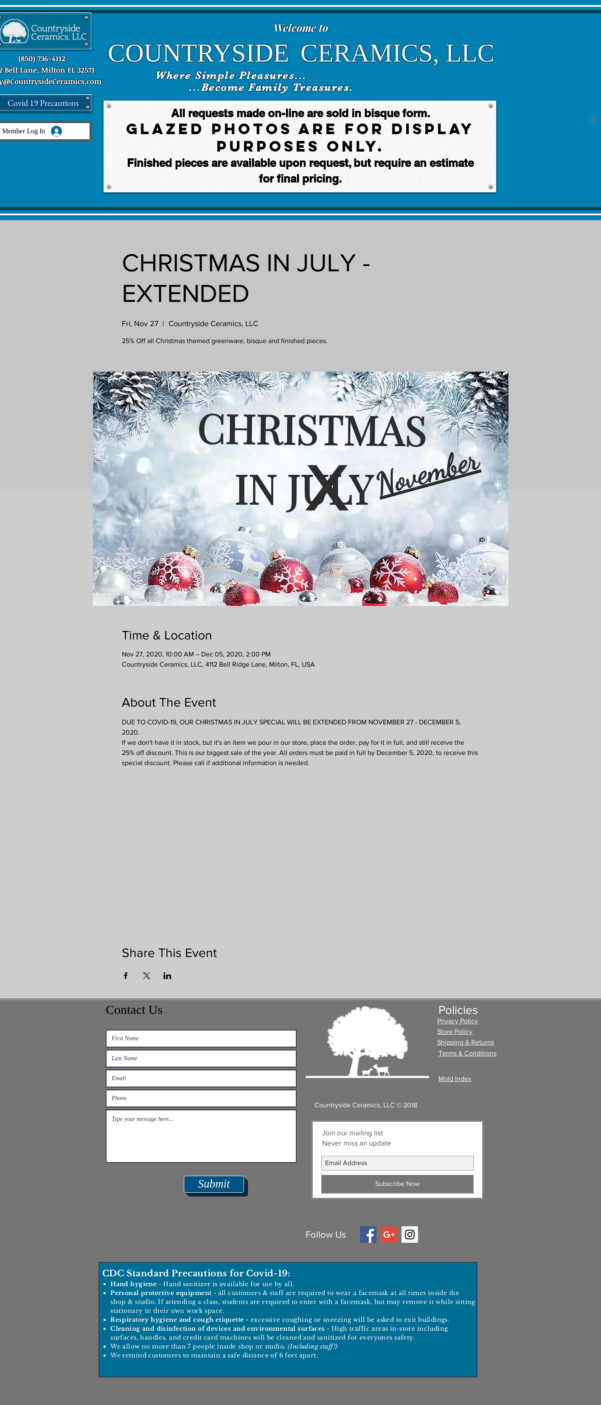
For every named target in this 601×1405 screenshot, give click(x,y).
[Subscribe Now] (397, 1184)
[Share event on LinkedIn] (167, 975)
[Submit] (214, 1184)
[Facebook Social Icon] (368, 1234)
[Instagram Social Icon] (410, 1234)
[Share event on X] (147, 975)
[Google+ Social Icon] (389, 1234)
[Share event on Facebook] (126, 975)
